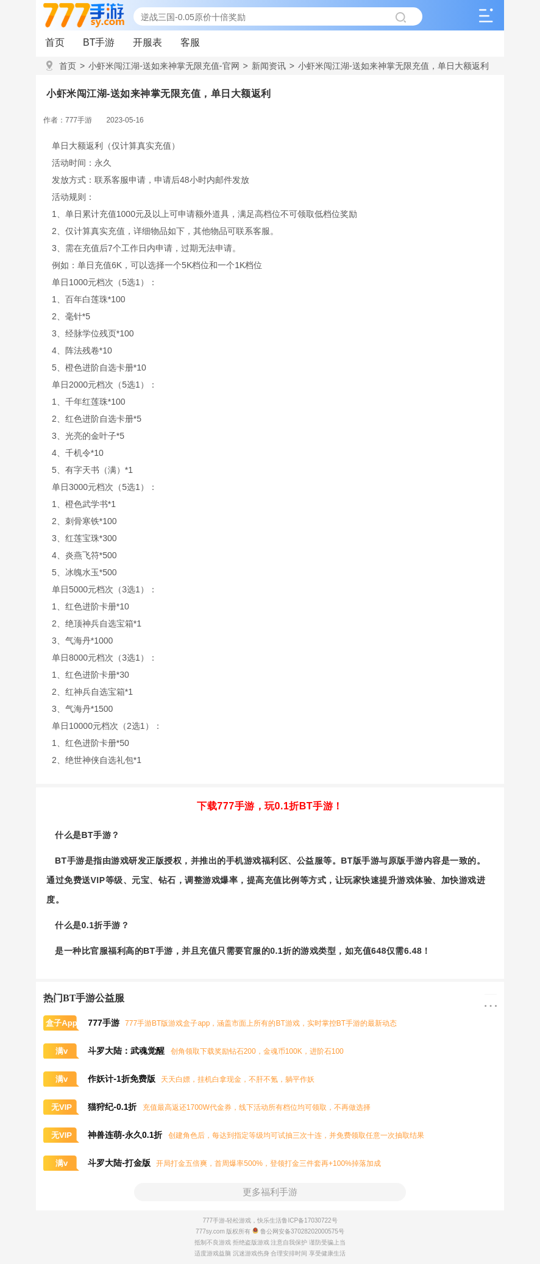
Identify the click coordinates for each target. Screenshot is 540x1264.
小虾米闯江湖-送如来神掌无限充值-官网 (160, 66)
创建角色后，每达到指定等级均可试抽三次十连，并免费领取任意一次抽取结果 (233, 1135)
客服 (190, 42)
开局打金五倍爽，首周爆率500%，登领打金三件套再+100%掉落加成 (212, 1163)
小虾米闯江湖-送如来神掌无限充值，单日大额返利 (389, 66)
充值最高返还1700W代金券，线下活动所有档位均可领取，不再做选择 (207, 1107)
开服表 (147, 42)
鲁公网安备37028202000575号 (298, 1231)
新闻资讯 (264, 66)
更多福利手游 (270, 1192)
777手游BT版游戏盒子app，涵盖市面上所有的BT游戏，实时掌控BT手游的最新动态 (220, 1023)
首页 (55, 42)
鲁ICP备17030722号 (309, 1220)
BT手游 (99, 42)
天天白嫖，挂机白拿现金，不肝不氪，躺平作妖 (178, 1079)
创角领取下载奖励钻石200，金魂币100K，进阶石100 (193, 1051)
